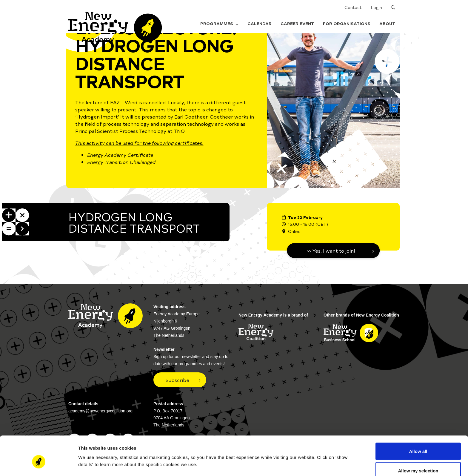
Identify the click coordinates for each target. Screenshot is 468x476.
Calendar (259, 23)
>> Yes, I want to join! (331, 250)
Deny (418, 460)
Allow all (418, 420)
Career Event (297, 23)
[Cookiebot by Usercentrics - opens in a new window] (39, 464)
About (387, 23)
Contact (353, 7)
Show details (313, 453)
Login (376, 7)
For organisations (346, 23)
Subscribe (177, 380)
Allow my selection (418, 440)
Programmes (219, 23)
